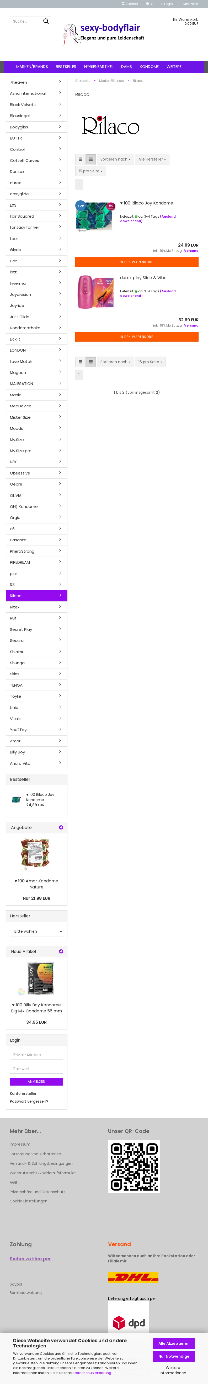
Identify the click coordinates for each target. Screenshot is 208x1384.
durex (15, 183)
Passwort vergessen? (29, 1101)
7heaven (18, 82)
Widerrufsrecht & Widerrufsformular (43, 1173)
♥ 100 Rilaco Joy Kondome (146, 203)
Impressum (20, 1144)
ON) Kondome (24, 506)
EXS (13, 205)
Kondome (149, 66)
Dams (126, 66)
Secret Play (21, 629)
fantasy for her (24, 227)
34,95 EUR (36, 1022)
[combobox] (115, 159)
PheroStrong (22, 551)
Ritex (14, 607)
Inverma (18, 283)
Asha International (28, 93)
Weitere (174, 66)
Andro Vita (20, 763)
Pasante (18, 540)
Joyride (17, 305)
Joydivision (20, 294)
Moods (16, 428)
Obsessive (20, 473)
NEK (13, 461)
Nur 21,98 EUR (36, 898)
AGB (13, 1182)
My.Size (17, 439)
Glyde (15, 249)
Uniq (14, 707)
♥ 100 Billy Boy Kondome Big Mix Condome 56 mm (36, 1008)
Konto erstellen (24, 1093)
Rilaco (16, 595)
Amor (15, 741)
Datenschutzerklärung (92, 1372)
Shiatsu (17, 651)
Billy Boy (17, 752)
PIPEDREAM (20, 562)
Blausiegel (20, 115)
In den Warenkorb (137, 262)
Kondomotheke (25, 328)
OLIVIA (16, 495)
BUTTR (16, 138)
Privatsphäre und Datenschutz (37, 1192)
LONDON (18, 350)
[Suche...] (46, 21)
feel (14, 238)
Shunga (17, 663)
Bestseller (66, 66)
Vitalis (16, 718)
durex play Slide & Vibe (143, 278)
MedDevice (20, 406)
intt (13, 272)
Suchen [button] (130, 4)
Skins (14, 674)
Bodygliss (19, 127)
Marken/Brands (32, 66)
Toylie (15, 696)
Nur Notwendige (173, 1356)
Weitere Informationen (173, 1370)
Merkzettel (190, 4)
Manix (15, 395)
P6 (12, 529)
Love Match (21, 361)
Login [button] (167, 4)
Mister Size (20, 417)
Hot (13, 261)
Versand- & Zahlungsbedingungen (41, 1163)
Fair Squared (22, 216)
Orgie (15, 517)
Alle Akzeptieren (174, 1343)
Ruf (13, 618)
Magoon (18, 372)
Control (17, 149)
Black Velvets (23, 104)
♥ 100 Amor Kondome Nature (36, 884)
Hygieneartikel (98, 66)
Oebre (16, 484)
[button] (149, 4)
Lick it (15, 339)
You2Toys (19, 729)
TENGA (16, 685)
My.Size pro (20, 450)
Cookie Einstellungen (28, 1201)
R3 (12, 584)
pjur (13, 573)
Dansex (17, 171)
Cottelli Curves (24, 160)
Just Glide (19, 316)
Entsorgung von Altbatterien (35, 1154)
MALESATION (21, 383)
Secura (17, 640)
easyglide (19, 194)
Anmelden (36, 1081)
